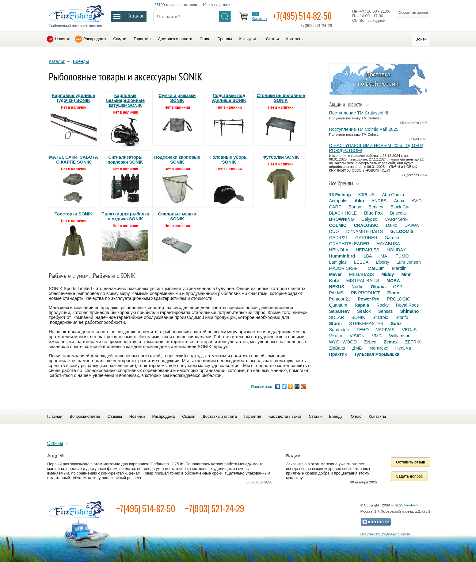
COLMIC (338, 225)
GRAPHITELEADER (349, 243)
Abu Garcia (393, 194)
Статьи (272, 39)
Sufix (396, 323)
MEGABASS (361, 274)
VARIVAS (385, 329)
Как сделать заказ (285, 416)
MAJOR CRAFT (344, 268)
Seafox (364, 311)
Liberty (382, 262)
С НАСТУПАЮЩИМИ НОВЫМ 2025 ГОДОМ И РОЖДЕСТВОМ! (376, 148)
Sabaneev (339, 311)
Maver (335, 274)
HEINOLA (338, 249)
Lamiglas (338, 262)
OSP (397, 286)
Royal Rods (407, 305)
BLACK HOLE (343, 213)
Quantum (338, 305)
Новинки (62, 39)
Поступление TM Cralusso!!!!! (358, 112)
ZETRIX (413, 341)
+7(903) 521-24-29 (214, 508)
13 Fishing (340, 194)
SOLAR (336, 317)
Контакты (294, 39)
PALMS (336, 292)
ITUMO (401, 256)
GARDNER (366, 237)
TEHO (362, 329)
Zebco (370, 341)
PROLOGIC (398, 299)
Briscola (398, 213)
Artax (399, 200)
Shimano (409, 311)
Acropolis (338, 200)
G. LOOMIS (401, 231)
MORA (393, 280)
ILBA (367, 256)
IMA (383, 256)
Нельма (403, 348)
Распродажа (94, 39)
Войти (421, 39)
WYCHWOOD (343, 341)
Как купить (249, 39)
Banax (354, 206)
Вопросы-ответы (85, 416)
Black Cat (399, 206)
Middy (387, 274)
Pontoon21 (340, 299)
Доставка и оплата (175, 39)
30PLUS (366, 194)
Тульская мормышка (376, 354)
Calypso (369, 219)
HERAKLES (367, 249)
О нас (205, 39)
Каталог (57, 61)
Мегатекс (378, 348)
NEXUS (337, 286)
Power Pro (368, 299)
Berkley (375, 206)
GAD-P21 (338, 237)
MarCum (376, 268)
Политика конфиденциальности (385, 534)
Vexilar (335, 335)
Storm (335, 323)
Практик (338, 354)
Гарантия (142, 39)
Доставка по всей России (378, 79)
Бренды (225, 39)
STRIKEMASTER (366, 323)
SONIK (358, 317)
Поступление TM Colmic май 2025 (363, 129)
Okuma (378, 286)
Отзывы (114, 416)
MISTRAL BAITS (362, 280)
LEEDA (361, 262)
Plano (393, 292)
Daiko (391, 225)
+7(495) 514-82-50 (302, 16)
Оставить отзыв (410, 462)
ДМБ (357, 348)
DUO (334, 231)
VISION (357, 335)
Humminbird (342, 256)
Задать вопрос (409, 476)
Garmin (392, 237)
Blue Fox (373, 213)
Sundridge (339, 329)
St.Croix (380, 317)
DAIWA (412, 225)
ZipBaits (337, 348)
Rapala (362, 305)
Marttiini (399, 268)
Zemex (391, 341)
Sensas (385, 311)
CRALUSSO (366, 225)
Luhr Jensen (409, 262)
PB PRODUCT (365, 292)
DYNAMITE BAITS (364, 231)
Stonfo (401, 317)
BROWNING (341, 219)
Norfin (357, 286)
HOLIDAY (396, 249)
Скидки (119, 39)
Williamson (399, 335)
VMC (377, 335)
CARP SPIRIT (398, 219)
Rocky (382, 305)
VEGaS (409, 329)
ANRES (379, 200)
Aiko (359, 200)
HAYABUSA (388, 243)
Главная (54, 416)
